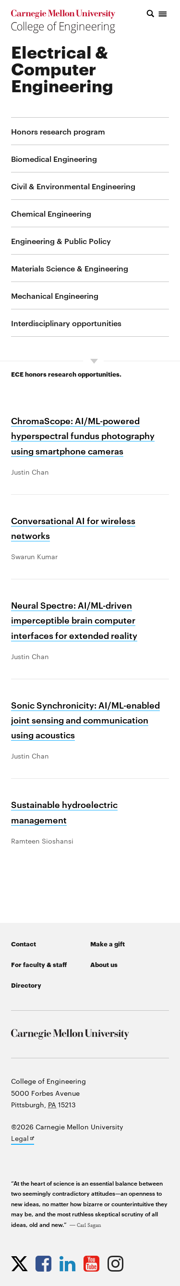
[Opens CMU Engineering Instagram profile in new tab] (118, 1263)
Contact (23, 943)
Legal (22, 1139)
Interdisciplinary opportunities (66, 323)
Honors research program (58, 131)
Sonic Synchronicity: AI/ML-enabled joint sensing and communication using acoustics (85, 719)
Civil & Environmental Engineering (73, 186)
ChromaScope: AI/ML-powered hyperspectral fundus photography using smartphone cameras (83, 435)
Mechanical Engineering (54, 295)
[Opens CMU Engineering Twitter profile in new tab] (22, 1263)
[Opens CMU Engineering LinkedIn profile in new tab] (70, 1263)
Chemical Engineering (51, 213)
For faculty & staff (39, 964)
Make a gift (107, 943)
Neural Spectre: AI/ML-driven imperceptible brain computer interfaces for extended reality (74, 619)
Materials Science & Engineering (69, 268)
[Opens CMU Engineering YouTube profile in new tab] (94, 1263)
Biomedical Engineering (54, 158)
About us (104, 964)
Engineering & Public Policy (61, 240)
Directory (26, 984)
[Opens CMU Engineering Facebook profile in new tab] (46, 1263)
